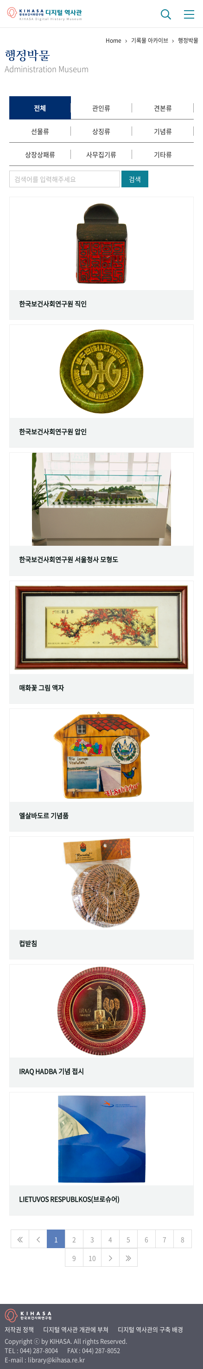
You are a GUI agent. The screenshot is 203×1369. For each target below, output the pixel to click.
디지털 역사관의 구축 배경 (150, 1329)
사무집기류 (101, 154)
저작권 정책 (19, 1329)
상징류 (101, 131)
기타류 (163, 154)
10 (92, 1258)
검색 (135, 179)
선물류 (40, 131)
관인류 (101, 107)
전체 (40, 107)
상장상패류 (40, 154)
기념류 (163, 131)
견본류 (163, 107)
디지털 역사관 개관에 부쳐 (75, 1329)
